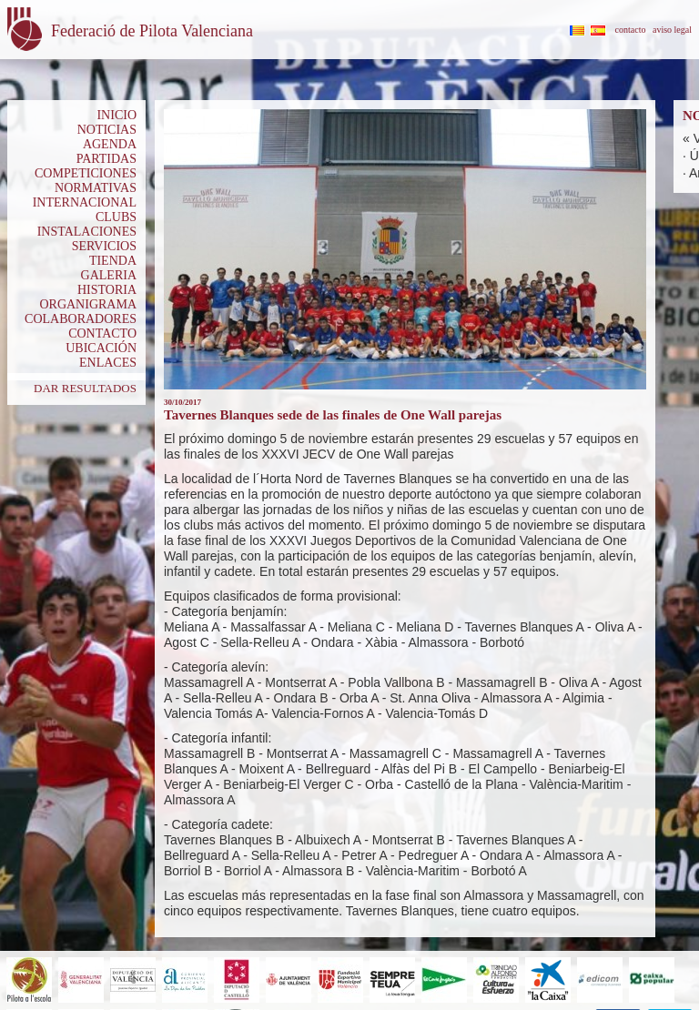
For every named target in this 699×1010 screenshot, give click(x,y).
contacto (630, 30)
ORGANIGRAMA (88, 304)
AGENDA (110, 144)
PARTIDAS (106, 159)
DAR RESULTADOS (85, 388)
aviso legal (672, 30)
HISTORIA (107, 290)
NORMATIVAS (96, 188)
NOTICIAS (107, 129)
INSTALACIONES (87, 231)
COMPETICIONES (86, 173)
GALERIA (109, 275)
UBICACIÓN (101, 348)
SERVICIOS (104, 246)
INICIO (116, 115)
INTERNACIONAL (85, 202)
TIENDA (113, 261)
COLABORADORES (81, 319)
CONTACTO (102, 333)
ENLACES (108, 362)
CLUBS (116, 217)
